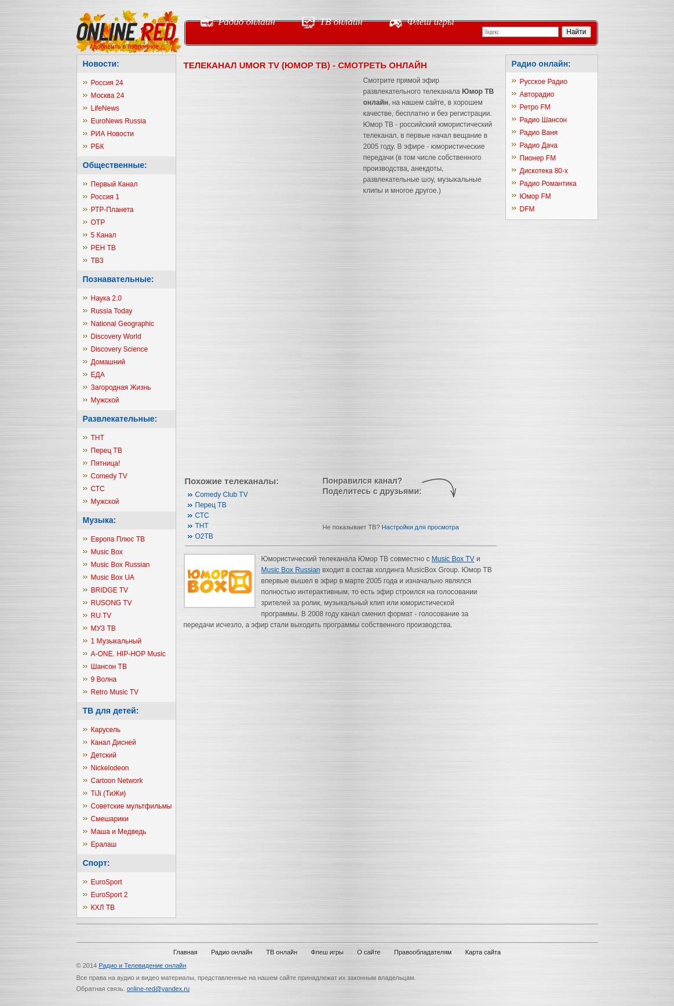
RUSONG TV (111, 603)
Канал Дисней (113, 742)
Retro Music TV (115, 692)
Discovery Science (119, 349)
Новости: (101, 63)
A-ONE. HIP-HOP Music (128, 654)
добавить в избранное (126, 46)
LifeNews (105, 108)
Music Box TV (453, 559)
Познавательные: (118, 279)
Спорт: (96, 863)
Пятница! (106, 463)
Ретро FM (535, 107)
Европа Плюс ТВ (118, 539)
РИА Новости (112, 134)
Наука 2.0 (106, 298)
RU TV (101, 616)
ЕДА (98, 375)
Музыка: (99, 520)
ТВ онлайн (341, 21)
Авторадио (537, 94)
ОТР (98, 222)
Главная (185, 952)
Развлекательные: (120, 418)
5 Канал (103, 235)
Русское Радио (544, 82)
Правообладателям (422, 952)
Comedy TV (109, 476)
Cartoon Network (117, 781)
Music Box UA (112, 577)
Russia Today (112, 311)
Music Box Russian (120, 565)
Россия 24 (107, 83)
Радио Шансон (543, 120)
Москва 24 (108, 96)
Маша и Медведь (119, 832)
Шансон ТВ (109, 667)
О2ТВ (204, 536)
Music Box (107, 552)
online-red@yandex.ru (158, 988)
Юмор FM (535, 196)
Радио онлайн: (541, 63)
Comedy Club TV (221, 495)
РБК (97, 146)
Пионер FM (538, 158)
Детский (103, 755)
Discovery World (116, 336)
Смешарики (110, 819)
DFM (527, 209)
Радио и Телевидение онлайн (142, 965)
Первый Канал (114, 184)
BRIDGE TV (109, 590)
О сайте (368, 952)
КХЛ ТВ (103, 907)
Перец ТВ (106, 451)
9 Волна (104, 679)
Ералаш (104, 844)
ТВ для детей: (111, 710)
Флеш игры (430, 21)
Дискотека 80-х (544, 171)
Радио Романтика (548, 184)
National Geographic (122, 324)
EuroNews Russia (118, 121)
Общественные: (115, 165)
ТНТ (97, 438)
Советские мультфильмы (131, 806)
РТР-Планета (112, 210)
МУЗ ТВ (103, 628)
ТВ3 (97, 261)
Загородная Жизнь (121, 387)
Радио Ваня (539, 133)
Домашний (108, 362)
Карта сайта (483, 952)
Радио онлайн (246, 21)
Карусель (106, 730)
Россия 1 (105, 197)
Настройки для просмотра (420, 527)
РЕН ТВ (103, 248)
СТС (98, 489)
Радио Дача (539, 145)
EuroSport (106, 882)
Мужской (105, 400)
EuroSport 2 (109, 895)
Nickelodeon (110, 768)
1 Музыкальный (116, 641)
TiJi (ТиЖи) (108, 793)
